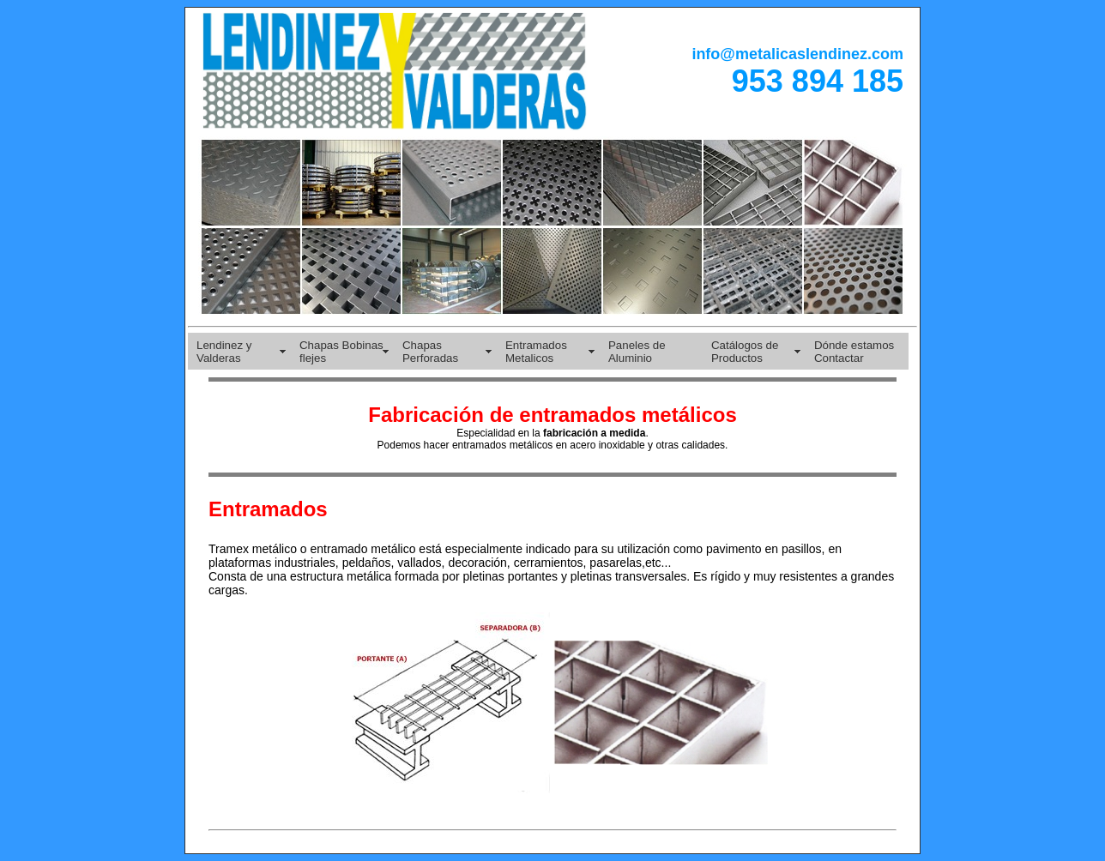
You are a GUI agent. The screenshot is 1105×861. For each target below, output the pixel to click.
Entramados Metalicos (536, 351)
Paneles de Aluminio (637, 351)
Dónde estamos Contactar (854, 351)
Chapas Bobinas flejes (341, 351)
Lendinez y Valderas (223, 351)
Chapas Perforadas (430, 351)
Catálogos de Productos (745, 351)
